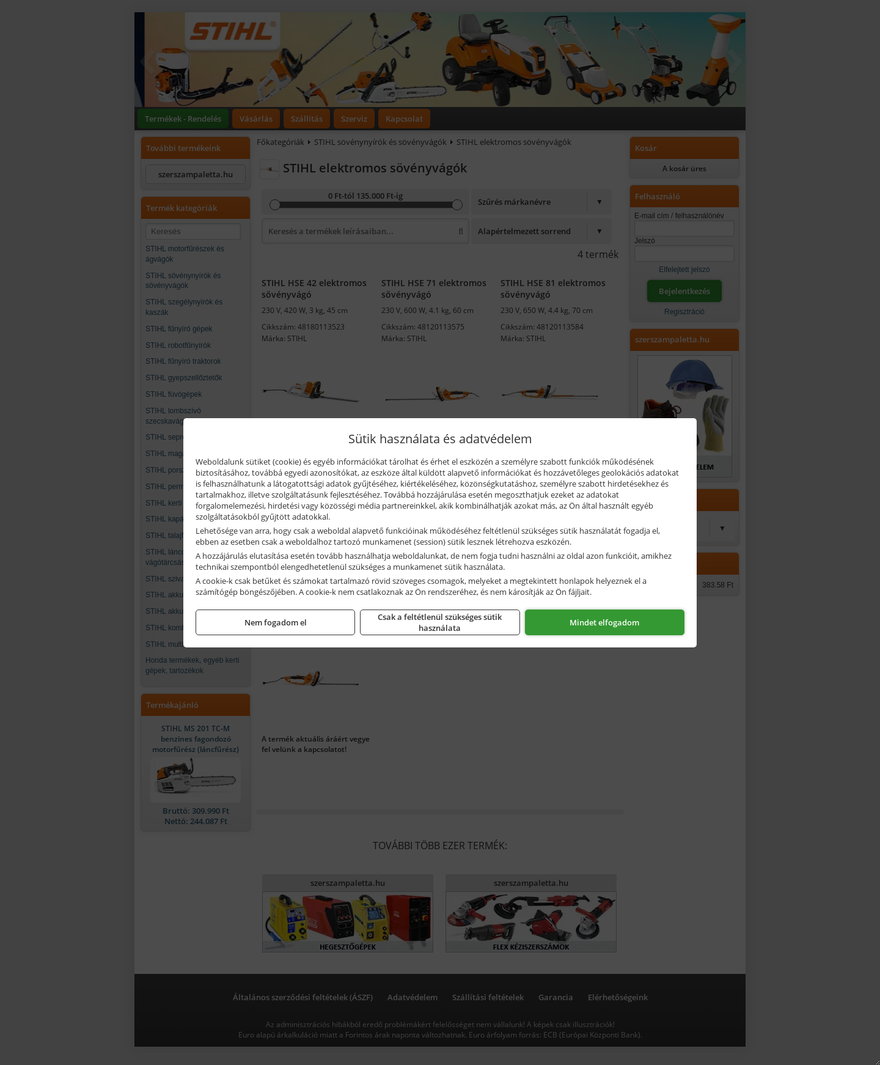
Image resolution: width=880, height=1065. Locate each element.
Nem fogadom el (275, 622)
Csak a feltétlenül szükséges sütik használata (440, 622)
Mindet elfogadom (604, 622)
